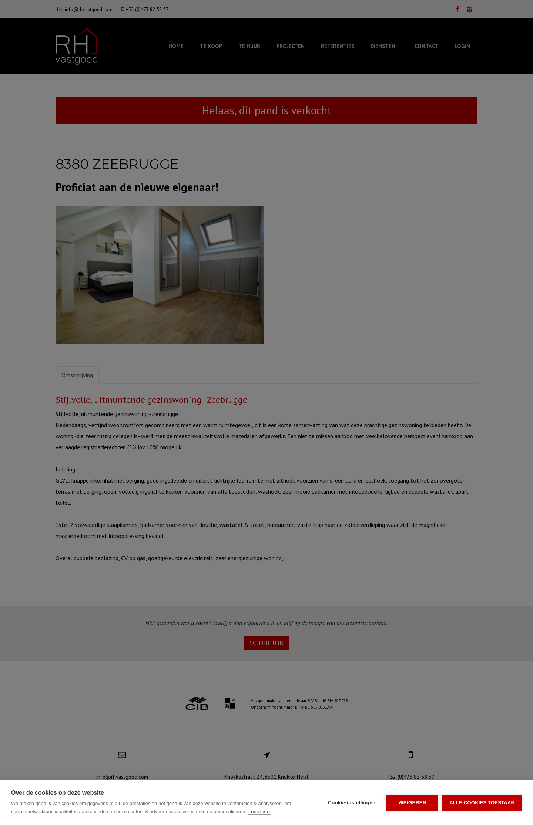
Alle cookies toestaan (481, 802)
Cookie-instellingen (351, 802)
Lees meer (259, 811)
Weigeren (412, 802)
